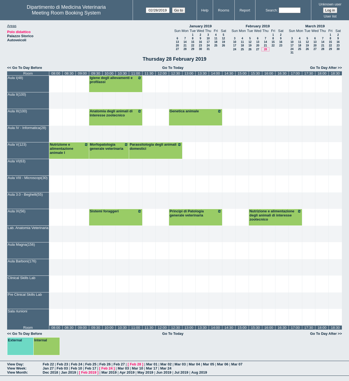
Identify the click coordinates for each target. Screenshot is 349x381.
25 (215, 45)
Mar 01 (151, 364)
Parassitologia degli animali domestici (156, 146)
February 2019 (258, 26)
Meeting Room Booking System (66, 13)
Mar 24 (165, 368)
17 (208, 41)
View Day (15, 364)
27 (177, 49)
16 (200, 41)
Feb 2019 (89, 372)
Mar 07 (236, 364)
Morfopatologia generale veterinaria (109, 146)
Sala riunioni (17, 311)
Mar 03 (180, 364)
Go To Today (173, 68)
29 (192, 49)
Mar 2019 (109, 372)
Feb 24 (76, 364)
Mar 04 (194, 364)
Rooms (223, 10)
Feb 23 (62, 364)
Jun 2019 (163, 372)
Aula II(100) (17, 94)
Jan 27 (48, 368)
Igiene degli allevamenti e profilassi (116, 80)
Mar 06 (222, 364)
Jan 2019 (68, 372)
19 (223, 41)
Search (271, 10)
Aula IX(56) (16, 211)
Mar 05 (208, 364)
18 (215, 41)
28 (185, 49)
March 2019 (315, 26)
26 (223, 45)
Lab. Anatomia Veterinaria (28, 228)
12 (223, 38)
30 (200, 49)
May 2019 (145, 372)
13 (177, 41)
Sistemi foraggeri (116, 211)
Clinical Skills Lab (21, 278)
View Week (16, 368)
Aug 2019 (199, 372)
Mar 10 (137, 368)
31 (208, 49)
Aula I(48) (15, 78)
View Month (17, 372)
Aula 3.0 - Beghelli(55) (25, 194)
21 (185, 45)
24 (208, 45)
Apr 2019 (127, 372)
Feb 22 (48, 364)
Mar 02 (165, 364)
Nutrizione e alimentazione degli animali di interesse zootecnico (275, 215)
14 (185, 41)
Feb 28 (135, 364)
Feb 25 (90, 364)
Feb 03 (62, 368)
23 (200, 45)
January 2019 (200, 26)
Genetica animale (196, 111)
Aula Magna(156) (21, 244)
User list (330, 16)
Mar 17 (151, 368)
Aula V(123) (17, 144)
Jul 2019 (181, 372)
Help (205, 10)
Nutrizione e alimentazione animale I (69, 148)
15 (192, 41)
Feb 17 (90, 368)
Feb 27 (119, 364)
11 (215, 38)
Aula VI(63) (16, 161)
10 (208, 38)
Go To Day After (323, 68)
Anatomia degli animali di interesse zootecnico (116, 113)
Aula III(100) (17, 111)
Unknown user (330, 4)
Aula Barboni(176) (22, 261)
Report (245, 10)
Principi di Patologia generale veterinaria (196, 213)
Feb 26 (104, 364)
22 (192, 45)
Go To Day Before (27, 68)
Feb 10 (76, 368)
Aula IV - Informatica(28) (27, 128)
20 (177, 45)
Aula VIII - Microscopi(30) (28, 178)
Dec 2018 (50, 372)
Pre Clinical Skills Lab (25, 294)
